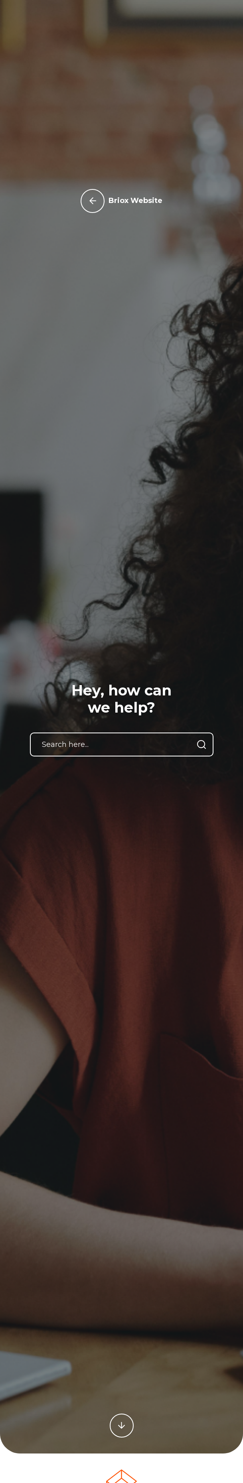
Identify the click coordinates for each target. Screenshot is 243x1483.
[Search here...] (121, 744)
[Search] (201, 744)
